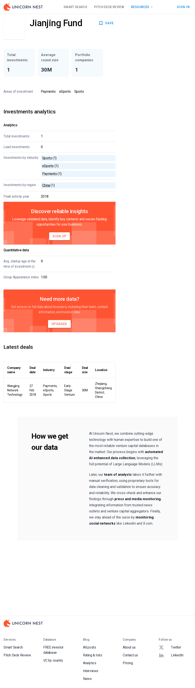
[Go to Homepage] (23, 7)
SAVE (106, 23)
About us (129, 647)
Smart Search (75, 7)
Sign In (183, 7)
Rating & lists (92, 655)
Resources (142, 7)
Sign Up (59, 236)
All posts (89, 647)
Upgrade (59, 324)
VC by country (53, 660)
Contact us (130, 655)
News (87, 679)
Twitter (170, 647)
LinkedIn (171, 655)
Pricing (128, 663)
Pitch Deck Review (109, 7)
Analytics (89, 663)
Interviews (90, 671)
